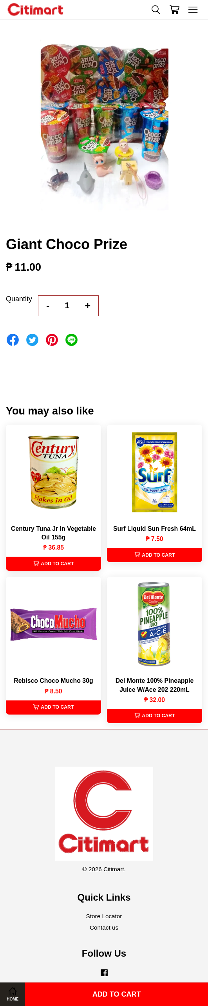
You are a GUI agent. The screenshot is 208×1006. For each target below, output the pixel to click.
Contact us (104, 927)
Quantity (19, 299)
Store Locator (104, 916)
